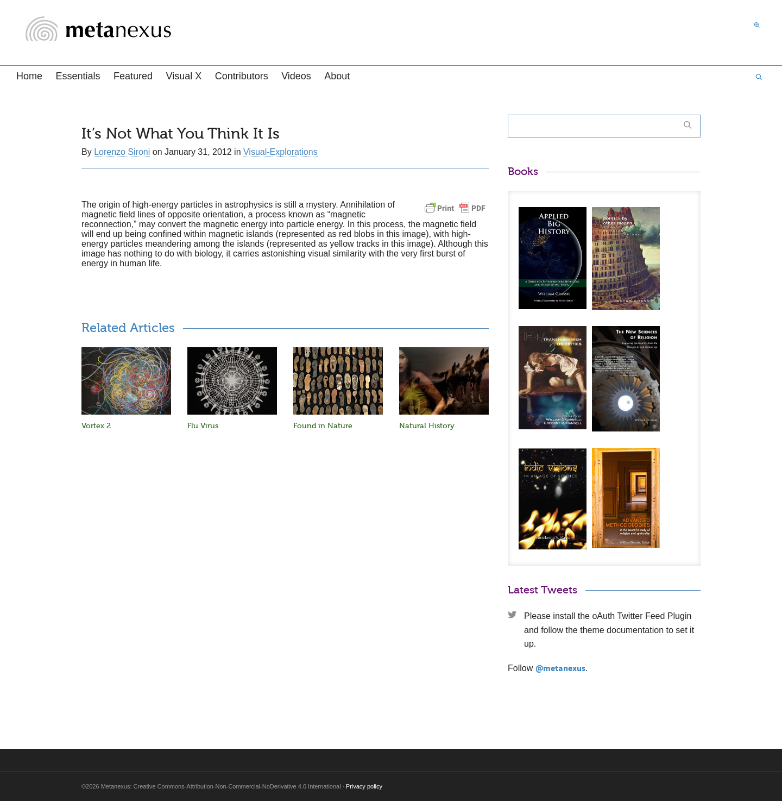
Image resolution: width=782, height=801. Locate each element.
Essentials (77, 76)
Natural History (427, 426)
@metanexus (560, 668)
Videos (296, 76)
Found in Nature (322, 426)
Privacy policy (364, 786)
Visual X (183, 76)
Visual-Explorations (280, 152)
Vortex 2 (96, 426)
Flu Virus (202, 426)
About (337, 76)
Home (29, 76)
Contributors (241, 76)
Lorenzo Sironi (122, 152)
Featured (133, 76)
